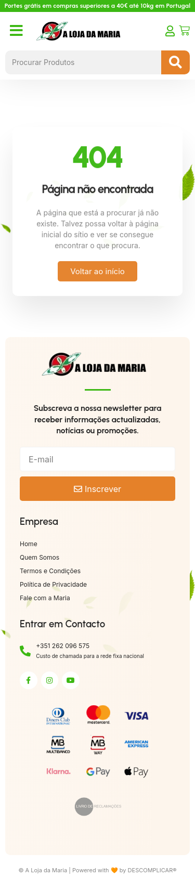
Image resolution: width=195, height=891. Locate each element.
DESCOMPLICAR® (152, 870)
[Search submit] (175, 62)
